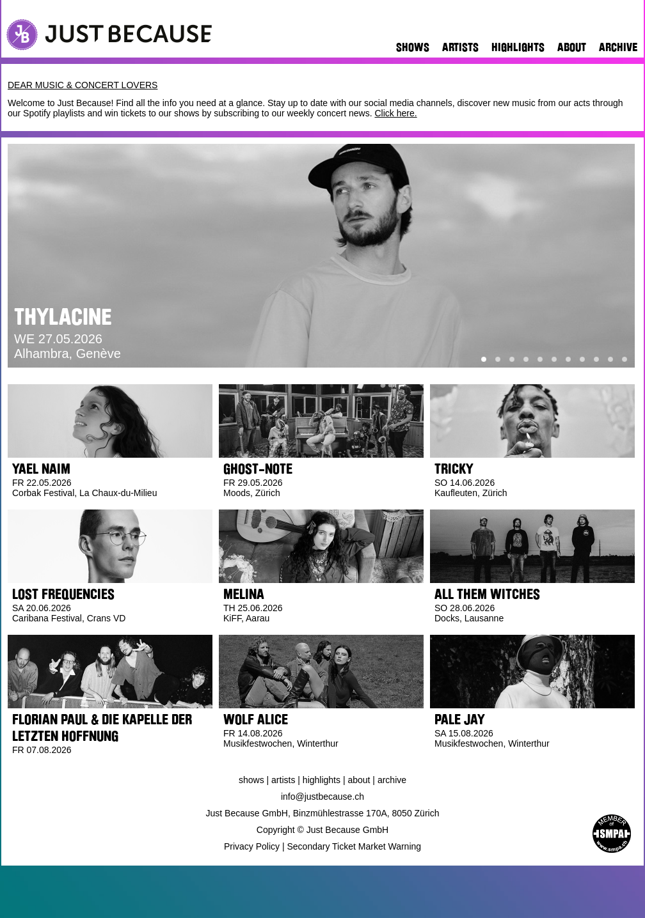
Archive (618, 47)
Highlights (518, 47)
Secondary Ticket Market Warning (354, 846)
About (571, 47)
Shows (412, 47)
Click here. (395, 113)
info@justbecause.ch (322, 796)
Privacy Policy (252, 846)
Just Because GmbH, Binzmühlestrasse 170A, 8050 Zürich (323, 813)
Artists (460, 47)
